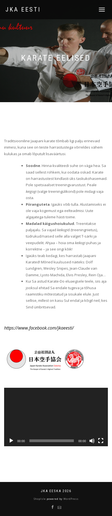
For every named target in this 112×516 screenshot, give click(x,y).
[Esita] (11, 441)
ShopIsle (40, 499)
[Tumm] (92, 441)
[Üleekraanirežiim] (100, 441)
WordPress (71, 499)
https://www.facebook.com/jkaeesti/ (39, 328)
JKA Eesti (23, 9)
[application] (56, 417)
